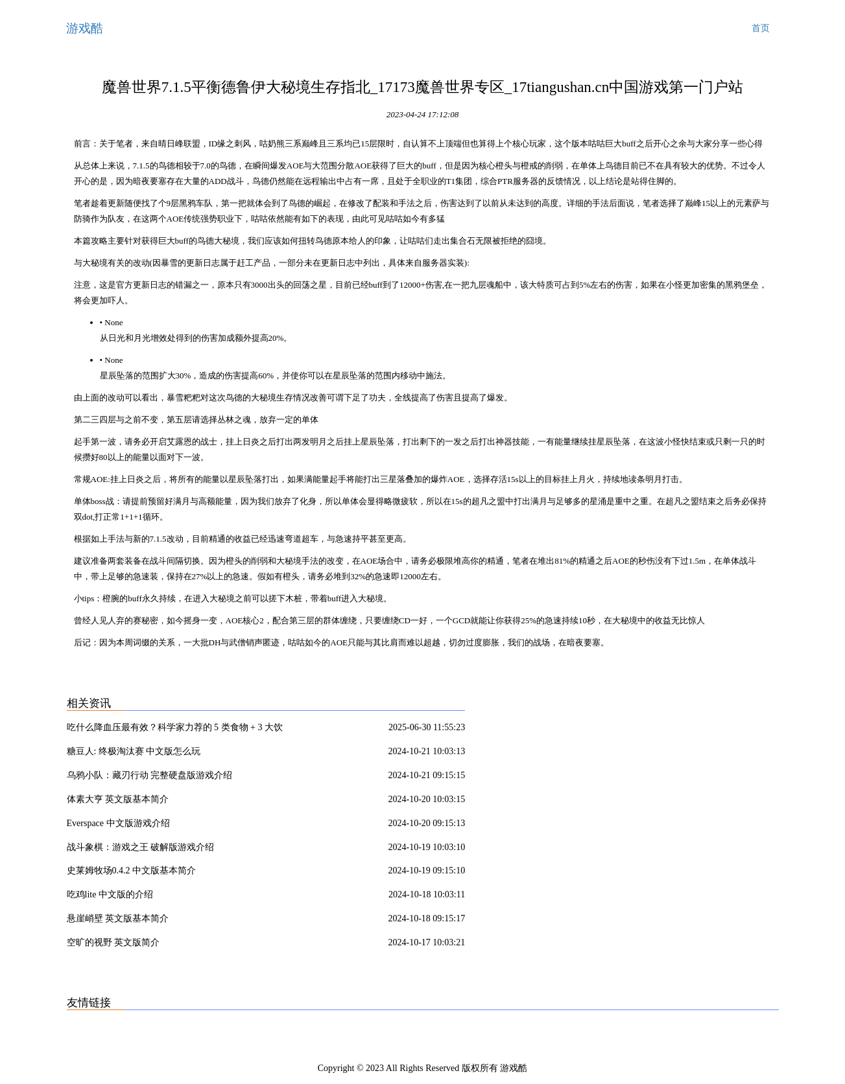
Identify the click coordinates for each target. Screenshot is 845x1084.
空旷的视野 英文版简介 (113, 942)
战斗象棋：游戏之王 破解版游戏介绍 (141, 847)
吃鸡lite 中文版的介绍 (110, 894)
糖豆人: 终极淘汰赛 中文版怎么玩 (134, 751)
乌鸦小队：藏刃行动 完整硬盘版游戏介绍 (150, 775)
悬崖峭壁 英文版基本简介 (118, 918)
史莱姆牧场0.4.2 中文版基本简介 (131, 870)
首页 (761, 28)
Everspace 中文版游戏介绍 (118, 823)
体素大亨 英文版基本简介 (118, 799)
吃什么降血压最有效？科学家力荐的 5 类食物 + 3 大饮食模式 (175, 729)
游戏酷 (84, 28)
